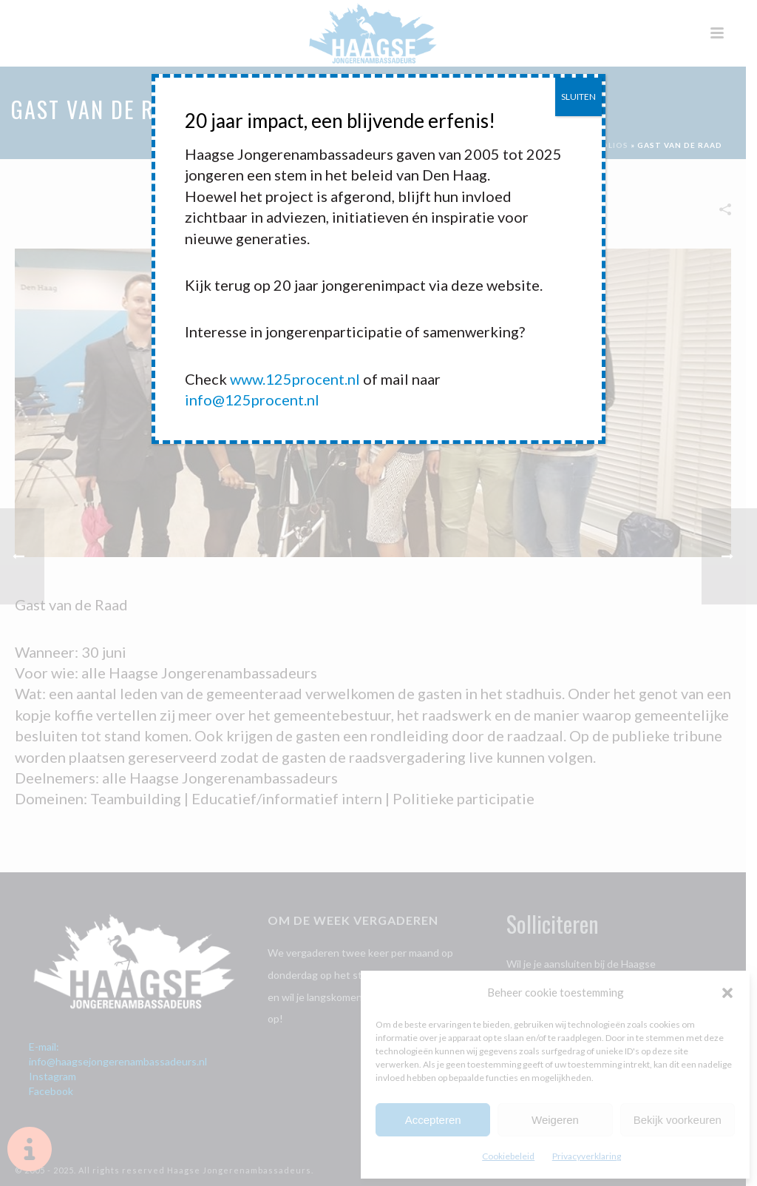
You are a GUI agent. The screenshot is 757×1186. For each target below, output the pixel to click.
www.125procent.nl (295, 379)
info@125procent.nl (252, 399)
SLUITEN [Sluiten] (578, 96)
